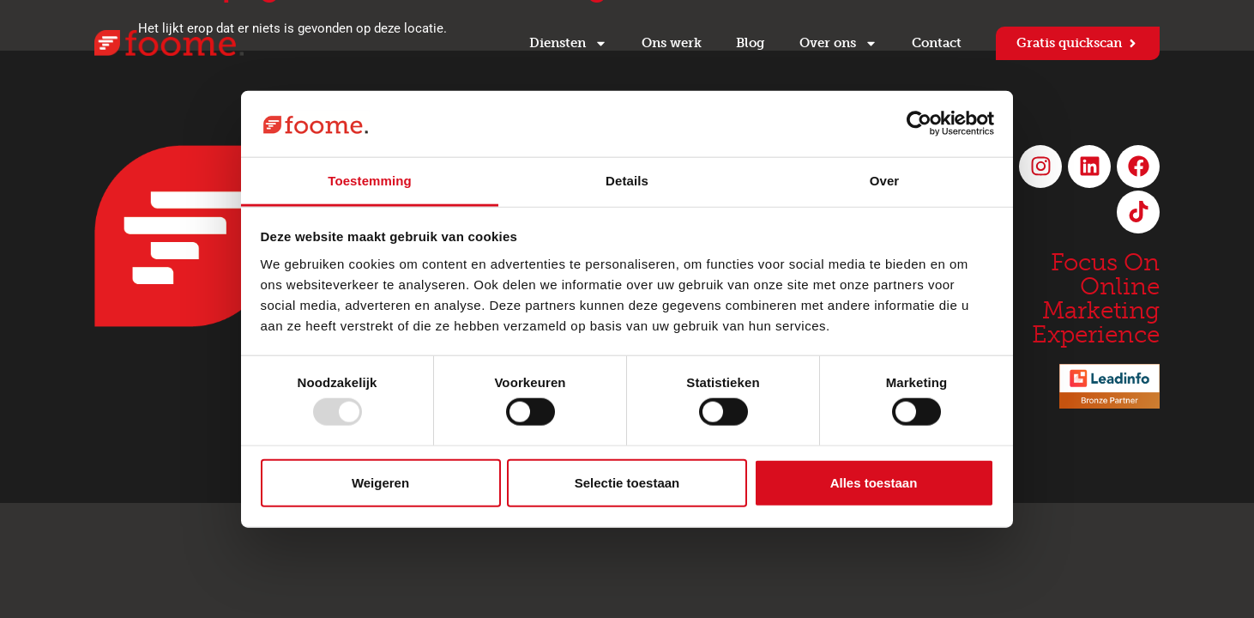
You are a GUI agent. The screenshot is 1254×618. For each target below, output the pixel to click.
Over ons (838, 43)
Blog (750, 43)
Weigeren (380, 482)
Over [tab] (885, 180)
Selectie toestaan (627, 482)
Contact (937, 43)
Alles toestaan (874, 482)
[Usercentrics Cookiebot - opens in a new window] (919, 123)
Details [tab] (627, 180)
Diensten (568, 43)
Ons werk (672, 43)
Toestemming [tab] (370, 180)
